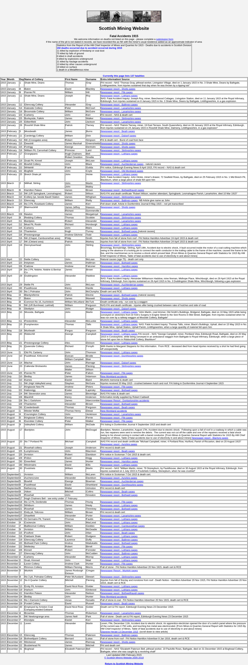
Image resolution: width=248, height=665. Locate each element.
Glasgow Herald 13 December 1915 (119, 631)
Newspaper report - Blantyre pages (210, 438)
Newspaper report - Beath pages (118, 131)
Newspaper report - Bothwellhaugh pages (122, 190)
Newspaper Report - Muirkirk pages (119, 570)
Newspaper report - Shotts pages (118, 88)
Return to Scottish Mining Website (124, 663)
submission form (164, 39)
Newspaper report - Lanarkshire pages (121, 108)
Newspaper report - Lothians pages (119, 95)
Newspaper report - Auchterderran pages (122, 164)
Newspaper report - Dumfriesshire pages (122, 355)
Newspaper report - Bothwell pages (119, 262)
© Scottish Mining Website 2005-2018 (124, 657)
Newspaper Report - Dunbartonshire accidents (125, 400)
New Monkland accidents (114, 376)
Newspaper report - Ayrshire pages (119, 444)
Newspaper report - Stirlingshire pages (121, 118)
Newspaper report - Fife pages (117, 92)
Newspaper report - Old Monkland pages (122, 171)
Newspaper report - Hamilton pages (119, 266)
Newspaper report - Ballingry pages (119, 104)
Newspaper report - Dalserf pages (118, 135)
